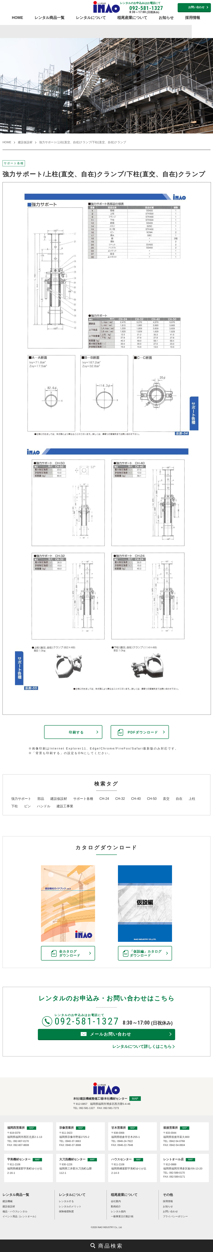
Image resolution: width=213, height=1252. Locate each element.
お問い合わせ (196, 7)
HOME (17, 18)
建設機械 (7, 1201)
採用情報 (192, 18)
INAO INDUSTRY (106, 1227)
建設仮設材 (25, 142)
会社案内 (116, 1201)
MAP (135, 1098)
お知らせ (166, 18)
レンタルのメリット (70, 1206)
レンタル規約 (118, 1211)
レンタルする (66, 1201)
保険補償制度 (66, 1211)
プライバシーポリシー (175, 1216)
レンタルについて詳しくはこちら (142, 1046)
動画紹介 (116, 1206)
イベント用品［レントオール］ (19, 1216)
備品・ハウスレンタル (14, 1211)
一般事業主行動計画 (122, 1216)
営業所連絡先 (169, 7)
